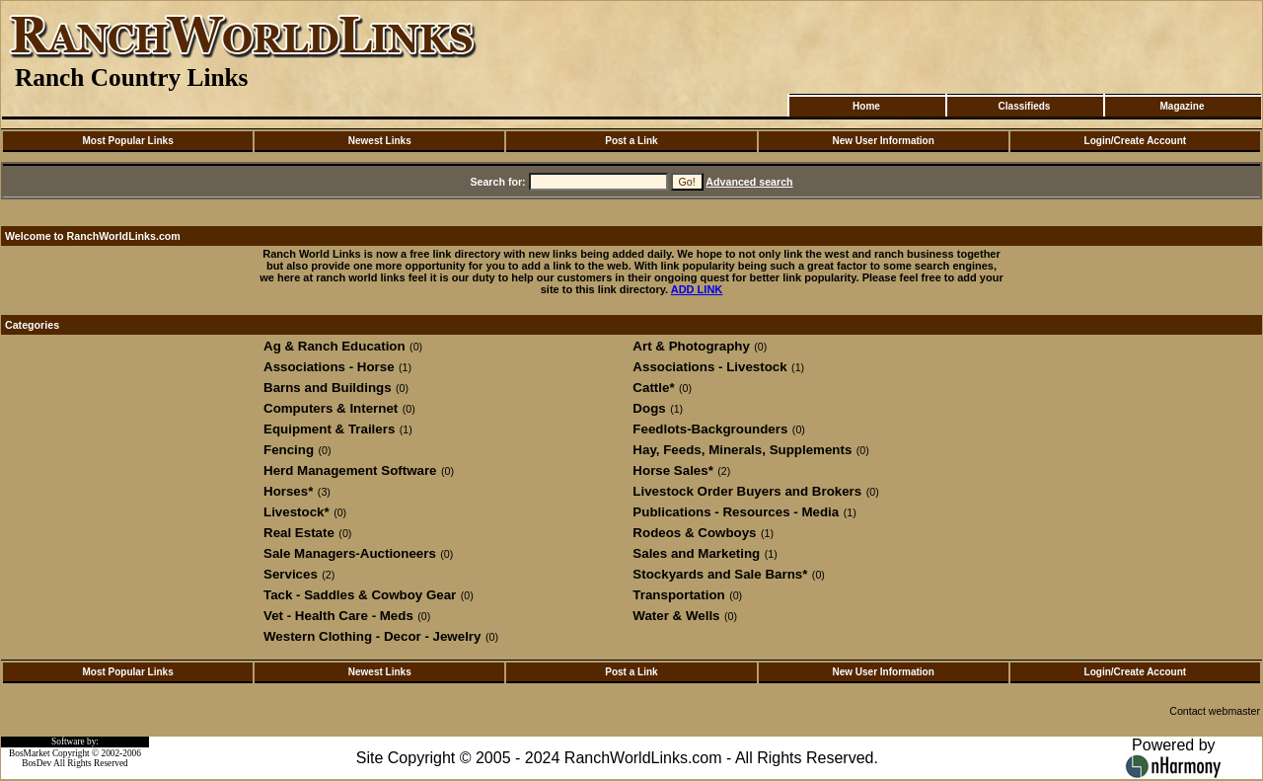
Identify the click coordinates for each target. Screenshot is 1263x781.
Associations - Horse (329, 366)
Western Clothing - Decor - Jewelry (372, 636)
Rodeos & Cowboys (694, 532)
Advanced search (749, 182)
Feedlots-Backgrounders (709, 429)
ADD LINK (697, 289)
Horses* (288, 491)
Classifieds (1025, 106)
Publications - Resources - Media (735, 512)
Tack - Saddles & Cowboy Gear (359, 594)
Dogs (648, 408)
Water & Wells (675, 615)
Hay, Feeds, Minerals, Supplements (742, 449)
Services (290, 574)
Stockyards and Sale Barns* (719, 574)
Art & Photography (690, 346)
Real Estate (298, 532)
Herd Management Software (350, 470)
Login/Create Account (1135, 140)
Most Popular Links (127, 140)
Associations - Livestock (709, 366)
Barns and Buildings (327, 387)
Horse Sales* (672, 470)
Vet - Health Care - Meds (338, 615)
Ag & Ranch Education (334, 346)
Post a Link (631, 140)
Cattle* (653, 387)
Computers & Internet (330, 408)
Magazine (1181, 106)
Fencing (288, 449)
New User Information (882, 140)
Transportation (678, 594)
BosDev (36, 763)
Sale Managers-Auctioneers (349, 553)
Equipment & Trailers (329, 429)
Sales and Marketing (696, 553)
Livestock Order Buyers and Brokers (746, 491)
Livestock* (296, 512)
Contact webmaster (1214, 711)
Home (866, 106)
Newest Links (379, 140)
